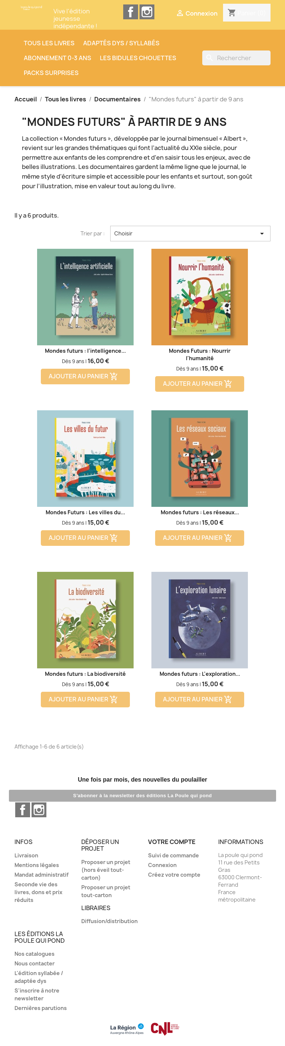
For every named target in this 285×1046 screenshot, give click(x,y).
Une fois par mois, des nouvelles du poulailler (142, 779)
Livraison (26, 855)
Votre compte (172, 842)
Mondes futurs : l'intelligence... (85, 350)
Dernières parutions (40, 1007)
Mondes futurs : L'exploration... (200, 673)
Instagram (147, 11)
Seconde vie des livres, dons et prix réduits (38, 892)
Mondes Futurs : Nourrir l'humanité (199, 354)
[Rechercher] (236, 57)
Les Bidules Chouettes (138, 58)
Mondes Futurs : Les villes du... (85, 512)
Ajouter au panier (83, 376)
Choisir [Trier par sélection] (190, 233)
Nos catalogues (34, 953)
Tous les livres (49, 43)
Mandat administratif (41, 874)
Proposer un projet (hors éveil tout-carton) (105, 869)
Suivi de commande (173, 855)
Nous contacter (34, 963)
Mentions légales (36, 865)
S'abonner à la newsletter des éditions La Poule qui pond (142, 795)
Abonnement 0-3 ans (57, 58)
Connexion (162, 865)
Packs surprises (51, 73)
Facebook (130, 11)
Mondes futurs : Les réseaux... (200, 512)
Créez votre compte (174, 874)
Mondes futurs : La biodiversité (85, 673)
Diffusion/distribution (109, 921)
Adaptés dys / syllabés (121, 43)
